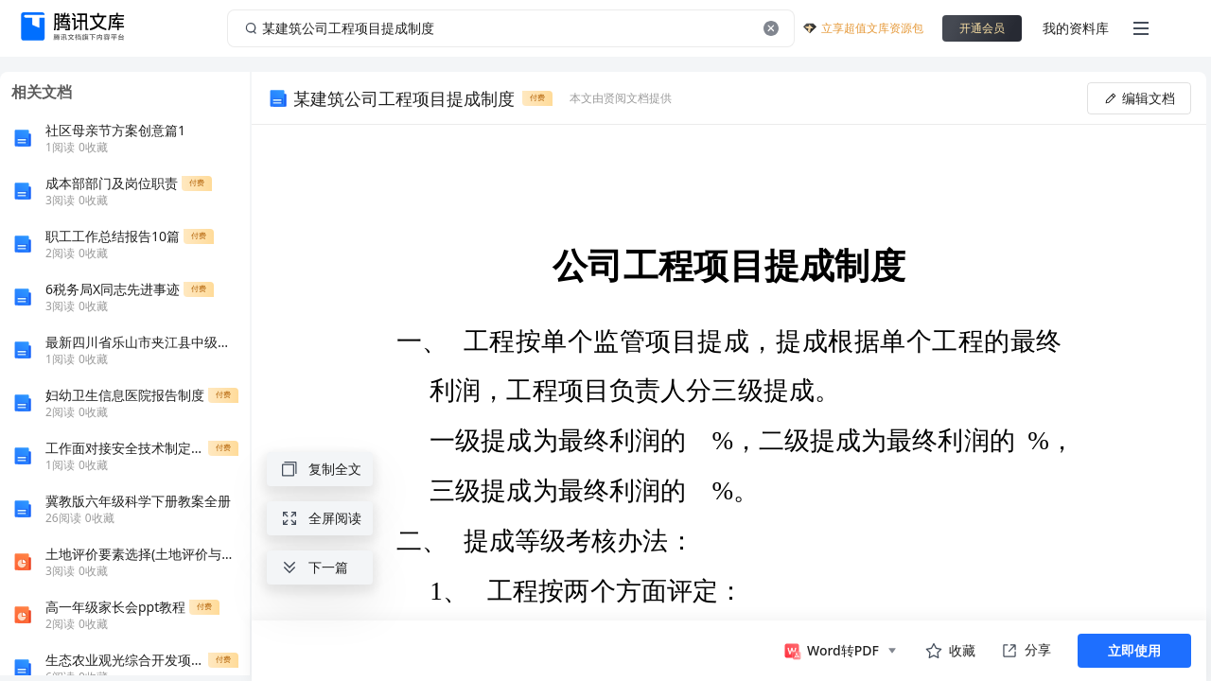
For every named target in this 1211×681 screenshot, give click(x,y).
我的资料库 (1076, 28)
